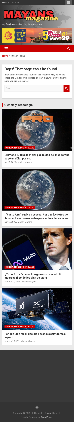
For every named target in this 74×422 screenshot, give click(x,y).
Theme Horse (51, 413)
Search (67, 88)
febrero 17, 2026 (12, 281)
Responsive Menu (68, 2)
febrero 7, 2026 (11, 341)
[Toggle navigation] (6, 48)
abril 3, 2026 (10, 222)
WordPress (46, 417)
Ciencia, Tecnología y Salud (19, 148)
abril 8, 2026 (10, 162)
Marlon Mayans (25, 162)
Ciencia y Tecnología (18, 105)
